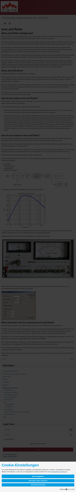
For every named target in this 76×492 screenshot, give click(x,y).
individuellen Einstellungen (59, 471)
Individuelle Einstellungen (38, 485)
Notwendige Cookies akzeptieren (38, 480)
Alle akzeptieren (38, 476)
